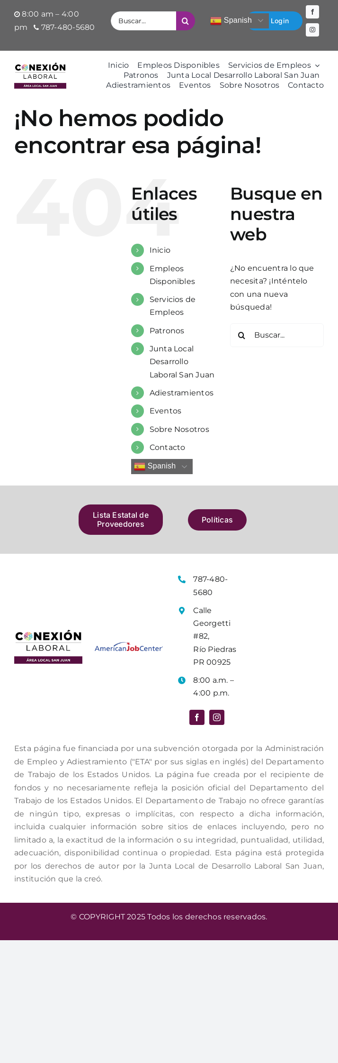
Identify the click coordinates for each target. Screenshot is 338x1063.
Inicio (160, 250)
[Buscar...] (143, 20)
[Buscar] (185, 20)
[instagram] (312, 30)
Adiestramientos (182, 392)
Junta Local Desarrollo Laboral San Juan (182, 361)
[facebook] (312, 11)
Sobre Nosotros (179, 429)
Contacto (168, 447)
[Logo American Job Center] (129, 645)
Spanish (231, 21)
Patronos (167, 330)
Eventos (166, 410)
